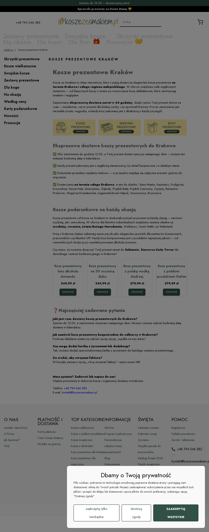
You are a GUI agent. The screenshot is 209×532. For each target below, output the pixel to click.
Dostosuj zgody (136, 512)
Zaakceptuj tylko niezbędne (96, 512)
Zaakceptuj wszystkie (175, 513)
